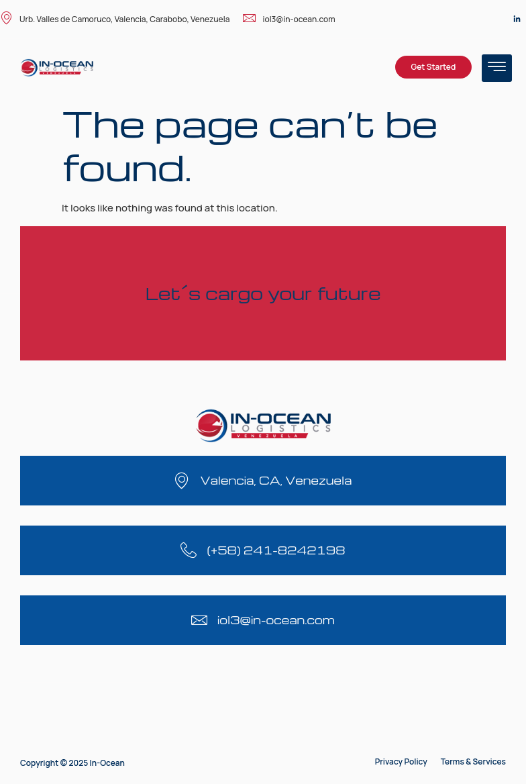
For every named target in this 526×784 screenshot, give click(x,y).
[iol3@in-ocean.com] (199, 620)
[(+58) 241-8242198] (188, 550)
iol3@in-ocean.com (289, 19)
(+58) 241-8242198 (276, 550)
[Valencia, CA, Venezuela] (182, 481)
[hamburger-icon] (497, 68)
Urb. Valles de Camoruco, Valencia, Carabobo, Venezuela (114, 19)
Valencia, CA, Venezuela (276, 480)
